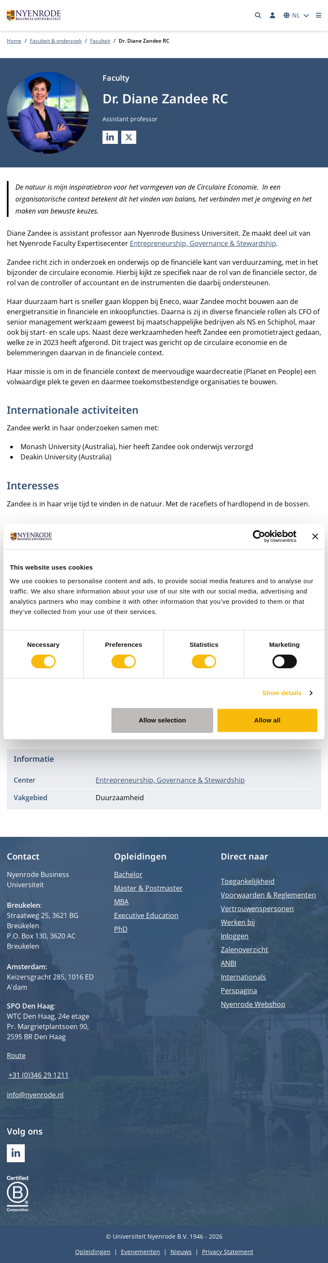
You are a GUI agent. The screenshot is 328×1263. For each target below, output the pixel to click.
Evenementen (140, 1252)
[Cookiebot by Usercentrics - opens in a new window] (259, 536)
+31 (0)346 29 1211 (39, 1075)
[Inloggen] (272, 15)
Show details (282, 692)
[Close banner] (315, 536)
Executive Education (146, 915)
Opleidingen (93, 1252)
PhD (121, 929)
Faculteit (100, 40)
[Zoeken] (258, 15)
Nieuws (181, 1252)
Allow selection (162, 720)
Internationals (243, 977)
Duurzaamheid (120, 797)
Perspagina (239, 990)
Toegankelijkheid (248, 881)
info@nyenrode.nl (35, 1094)
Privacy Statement (227, 1252)
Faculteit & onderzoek (56, 40)
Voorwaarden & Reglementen (268, 895)
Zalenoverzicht (244, 949)
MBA (121, 901)
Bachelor (128, 874)
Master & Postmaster (148, 888)
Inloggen (235, 936)
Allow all (267, 720)
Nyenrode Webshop (253, 1004)
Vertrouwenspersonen (257, 908)
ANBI (228, 963)
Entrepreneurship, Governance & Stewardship (203, 243)
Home (14, 40)
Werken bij (238, 922)
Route (16, 1055)
